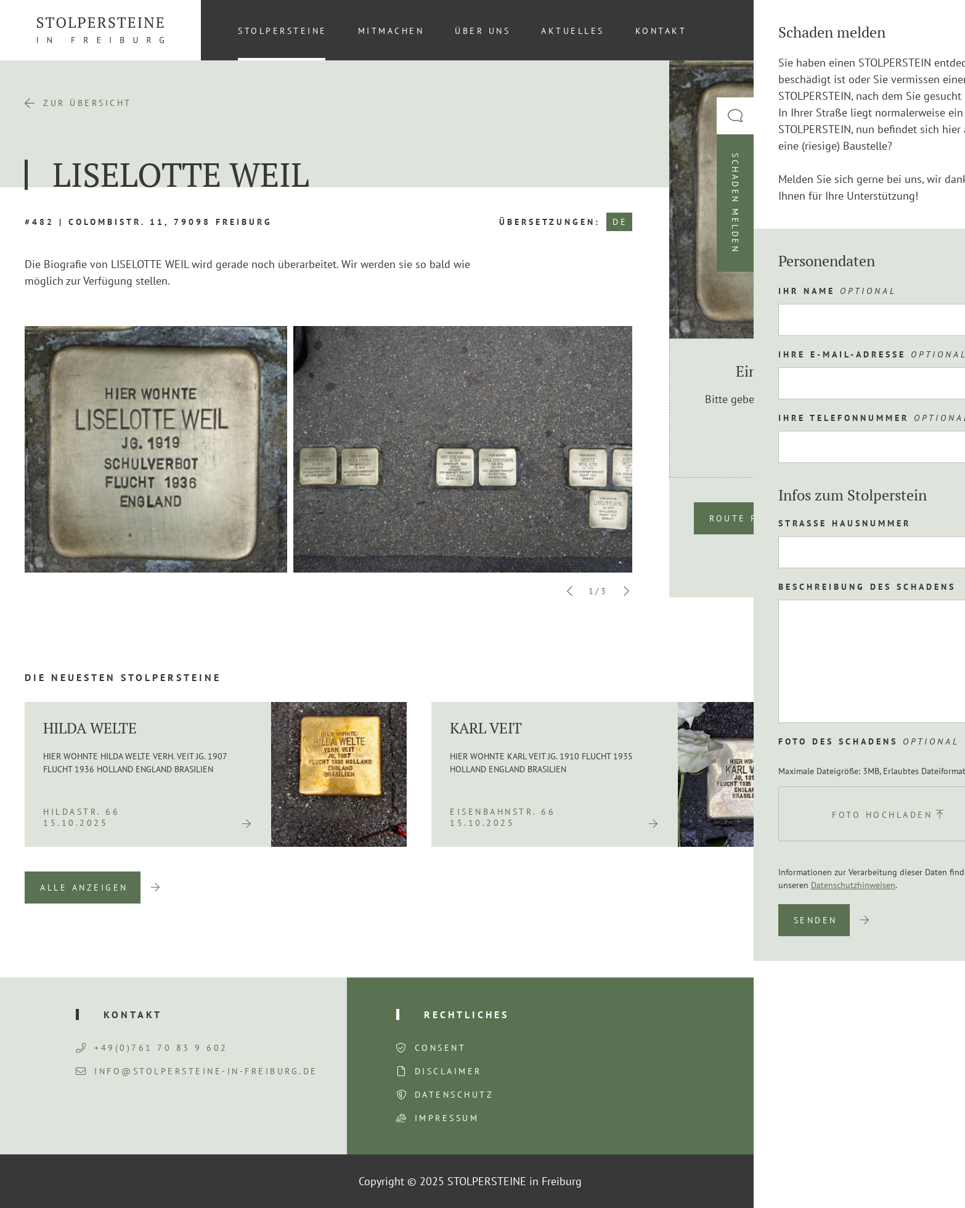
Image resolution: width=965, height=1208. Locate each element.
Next (626, 591)
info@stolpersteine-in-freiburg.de (197, 1071)
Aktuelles (573, 30)
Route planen (751, 518)
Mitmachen (391, 30)
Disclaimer (448, 1071)
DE (620, 221)
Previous (570, 591)
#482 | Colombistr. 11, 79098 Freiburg (148, 221)
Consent (440, 1047)
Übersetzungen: (549, 221)
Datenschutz (454, 1094)
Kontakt (661, 30)
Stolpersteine (282, 30)
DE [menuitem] (921, 30)
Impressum (447, 1118)
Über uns (482, 30)
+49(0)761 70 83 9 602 (152, 1047)
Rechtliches (466, 1014)
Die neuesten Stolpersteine (123, 677)
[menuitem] (921, 30)
